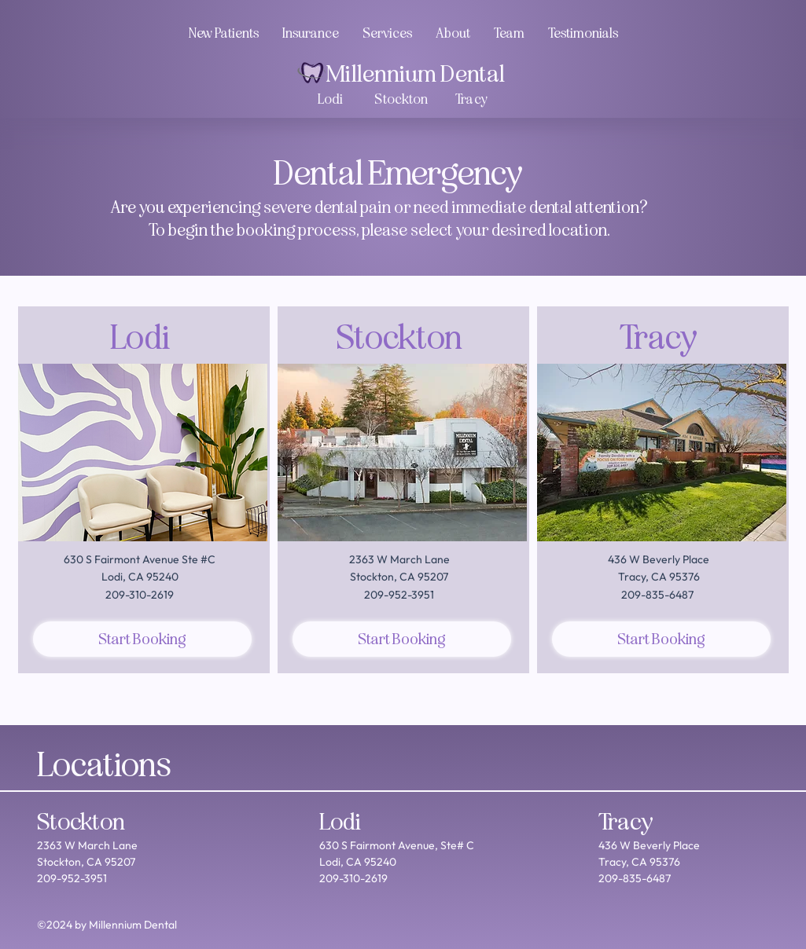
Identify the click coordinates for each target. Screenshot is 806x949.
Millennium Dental (415, 74)
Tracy (625, 822)
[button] (509, 33)
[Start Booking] (142, 639)
